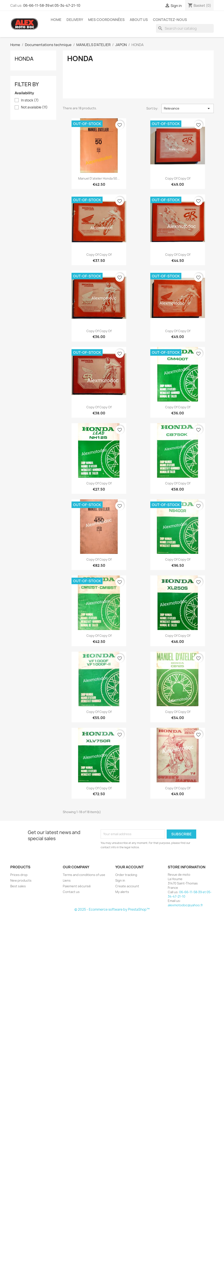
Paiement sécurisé (77, 886)
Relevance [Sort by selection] (187, 108)
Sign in (120, 880)
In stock (30, 100)
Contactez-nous (170, 19)
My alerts (122, 892)
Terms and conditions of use (84, 875)
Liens (67, 880)
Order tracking (126, 875)
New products (21, 880)
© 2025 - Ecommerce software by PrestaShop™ (112, 909)
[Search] (185, 28)
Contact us (71, 892)
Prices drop (19, 875)
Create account (127, 886)
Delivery (74, 19)
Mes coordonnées (106, 19)
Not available (34, 107)
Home (56, 19)
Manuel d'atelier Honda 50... (99, 178)
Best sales (18, 886)
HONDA (24, 58)
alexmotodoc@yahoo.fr (185, 905)
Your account (129, 867)
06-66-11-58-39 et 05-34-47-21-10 (51, 5)
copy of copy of (177, 178)
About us (139, 19)
